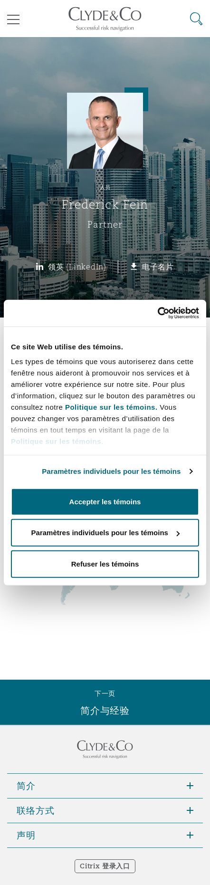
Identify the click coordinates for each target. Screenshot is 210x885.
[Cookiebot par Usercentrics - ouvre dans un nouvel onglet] (157, 313)
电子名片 (158, 266)
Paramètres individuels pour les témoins (111, 471)
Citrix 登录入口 (105, 866)
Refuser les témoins (105, 563)
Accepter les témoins (105, 501)
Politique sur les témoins (56, 441)
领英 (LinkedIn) (77, 266)
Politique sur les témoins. (111, 407)
